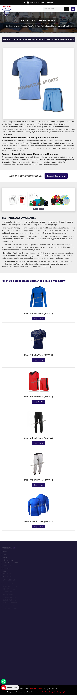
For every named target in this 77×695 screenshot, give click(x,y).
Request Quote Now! (56, 176)
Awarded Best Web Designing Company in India (52, 692)
